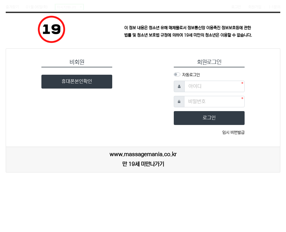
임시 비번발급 (233, 132)
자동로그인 (191, 75)
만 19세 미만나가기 (143, 164)
